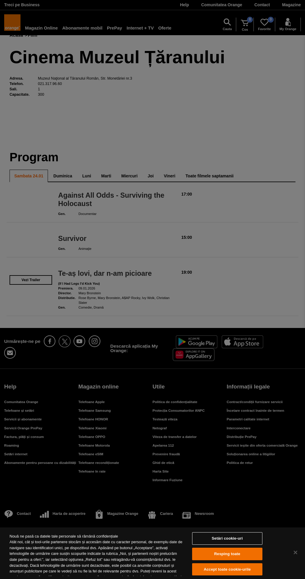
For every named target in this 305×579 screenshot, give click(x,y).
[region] (152, 553)
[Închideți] (295, 552)
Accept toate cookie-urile (227, 569)
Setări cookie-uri (227, 538)
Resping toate (227, 554)
